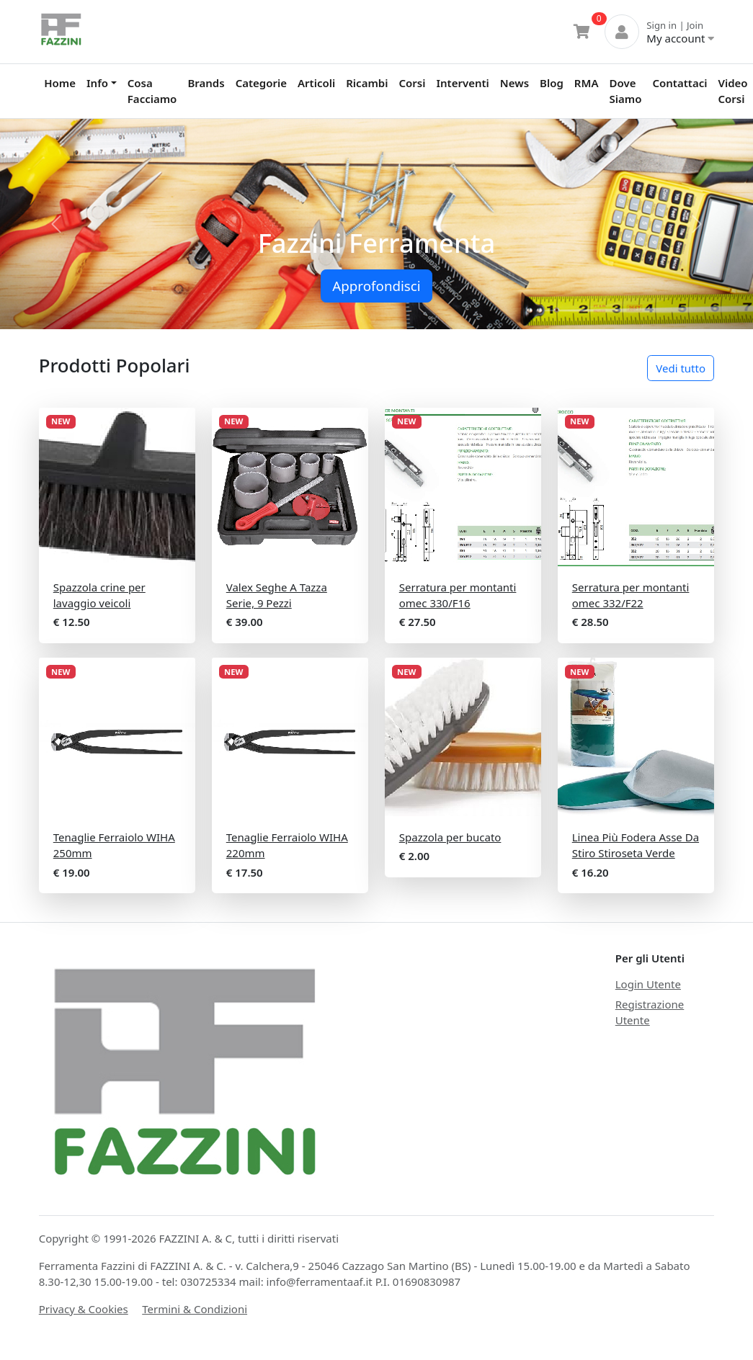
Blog (551, 83)
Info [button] (97, 83)
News (514, 83)
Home (60, 83)
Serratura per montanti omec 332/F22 (631, 595)
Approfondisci (376, 286)
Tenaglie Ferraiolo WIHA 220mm (287, 845)
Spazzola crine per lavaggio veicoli (99, 595)
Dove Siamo (626, 91)
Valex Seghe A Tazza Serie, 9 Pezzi (276, 595)
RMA (586, 83)
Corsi (411, 83)
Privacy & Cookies (83, 1309)
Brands (205, 83)
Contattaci (679, 83)
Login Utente (648, 984)
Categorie (261, 83)
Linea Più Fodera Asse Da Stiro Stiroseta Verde (635, 845)
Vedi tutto (680, 368)
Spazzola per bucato (450, 837)
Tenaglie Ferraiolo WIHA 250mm (114, 845)
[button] (56, 224)
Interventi (462, 83)
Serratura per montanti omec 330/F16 (458, 595)
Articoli (316, 83)
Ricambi (367, 83)
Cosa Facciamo (152, 91)
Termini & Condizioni (194, 1309)
